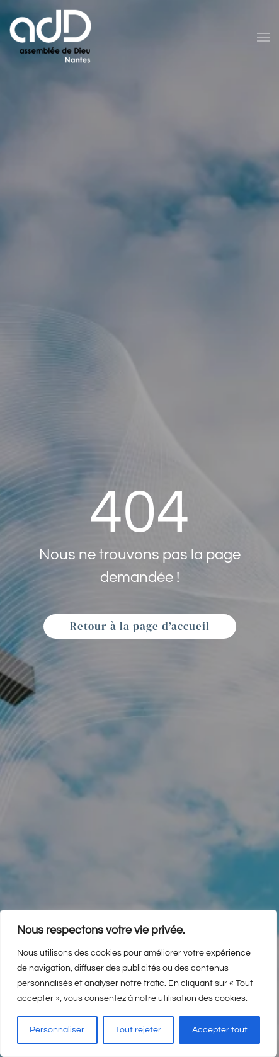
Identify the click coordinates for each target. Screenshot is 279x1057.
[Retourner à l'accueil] (50, 36)
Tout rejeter (138, 1030)
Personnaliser (57, 1030)
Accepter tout (220, 1030)
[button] (263, 37)
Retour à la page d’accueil (140, 626)
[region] (138, 983)
